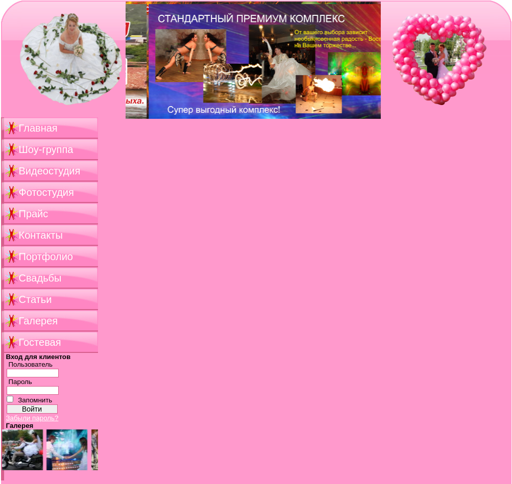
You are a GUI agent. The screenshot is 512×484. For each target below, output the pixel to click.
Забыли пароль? (32, 418)
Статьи (35, 299)
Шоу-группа (46, 149)
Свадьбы (40, 278)
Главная (38, 128)
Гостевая (40, 342)
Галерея (38, 320)
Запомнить (35, 400)
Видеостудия (50, 170)
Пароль (20, 382)
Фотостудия (46, 192)
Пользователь (31, 364)
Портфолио (46, 256)
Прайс (33, 213)
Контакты (41, 235)
